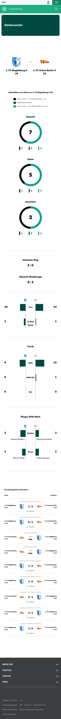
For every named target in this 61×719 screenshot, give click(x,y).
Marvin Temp (19, 458)
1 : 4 (30, 566)
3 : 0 (30, 581)
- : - (30, 537)
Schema (30, 511)
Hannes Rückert (18, 439)
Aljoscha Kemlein (44, 439)
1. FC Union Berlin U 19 (50, 506)
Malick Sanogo (43, 458)
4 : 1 (30, 613)
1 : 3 (30, 506)
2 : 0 (30, 628)
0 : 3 (30, 522)
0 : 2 (30, 597)
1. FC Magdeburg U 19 (10, 506)
